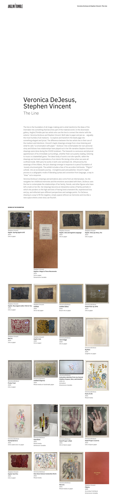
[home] (15, 5)
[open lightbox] (20, 220)
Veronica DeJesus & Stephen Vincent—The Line (92, 6)
